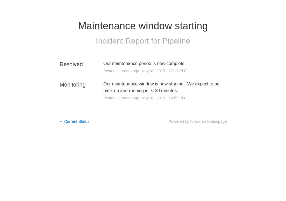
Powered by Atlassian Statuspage (197, 121)
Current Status (74, 121)
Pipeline (176, 41)
